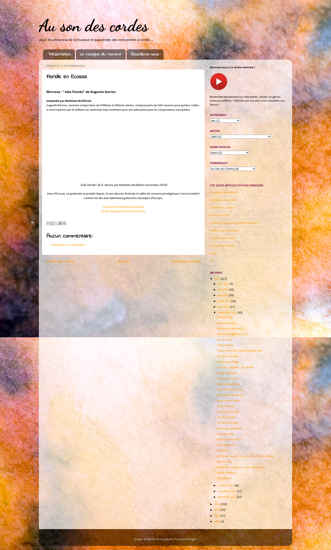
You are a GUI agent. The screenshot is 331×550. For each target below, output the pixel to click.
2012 (217, 279)
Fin (211, 261)
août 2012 (224, 307)
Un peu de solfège (227, 362)
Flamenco (223, 450)
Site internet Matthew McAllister (123, 207)
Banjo (213, 253)
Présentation (59, 54)
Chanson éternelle (228, 356)
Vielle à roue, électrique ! (224, 230)
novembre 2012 (227, 491)
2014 (217, 510)
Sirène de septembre (229, 428)
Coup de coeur (225, 434)
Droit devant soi (226, 445)
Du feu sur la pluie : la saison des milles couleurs (245, 456)
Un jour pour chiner (228, 400)
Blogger (192, 539)
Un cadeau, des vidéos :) (224, 192)
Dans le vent (224, 461)
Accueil (123, 262)
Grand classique (226, 323)
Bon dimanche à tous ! (230, 439)
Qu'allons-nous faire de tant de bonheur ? (234, 223)
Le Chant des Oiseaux (222, 246)
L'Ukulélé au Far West (222, 238)
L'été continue (225, 345)
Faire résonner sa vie (229, 389)
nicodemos (167, 539)
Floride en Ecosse (227, 378)
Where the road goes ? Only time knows (240, 467)
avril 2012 (224, 284)
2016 (217, 521)
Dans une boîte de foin (230, 395)
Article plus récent (60, 262)
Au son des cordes (93, 25)
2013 (217, 504)
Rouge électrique (227, 373)
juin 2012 (223, 295)
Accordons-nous (145, 54)
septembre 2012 (228, 312)
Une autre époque (227, 423)
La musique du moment (100, 54)
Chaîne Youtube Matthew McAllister (123, 211)
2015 (217, 516)
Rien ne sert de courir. (230, 328)
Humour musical (219, 215)
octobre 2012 (226, 485)
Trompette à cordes (221, 207)
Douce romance (226, 473)
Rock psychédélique (228, 384)
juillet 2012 (224, 301)
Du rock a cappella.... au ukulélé (235, 367)
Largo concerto (226, 406)
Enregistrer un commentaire (68, 245)
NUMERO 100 (224, 317)
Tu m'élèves (224, 478)
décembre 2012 (227, 497)
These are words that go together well (239, 351)
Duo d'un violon (226, 417)
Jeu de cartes (224, 340)
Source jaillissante (227, 412)
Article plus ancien (186, 262)
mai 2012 (223, 289)
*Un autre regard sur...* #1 (232, 334)
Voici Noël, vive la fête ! (223, 200)
